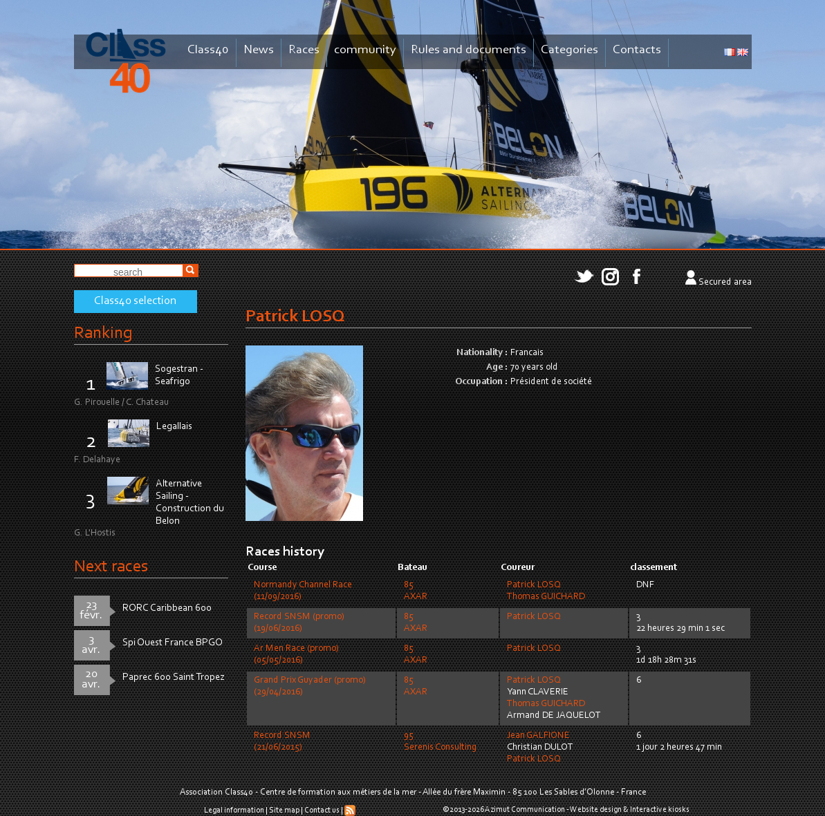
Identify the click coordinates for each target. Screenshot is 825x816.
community (365, 50)
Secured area (725, 282)
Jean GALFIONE (538, 736)
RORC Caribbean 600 (167, 608)
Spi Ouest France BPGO (172, 643)
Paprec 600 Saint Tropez (173, 677)
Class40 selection (135, 301)
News (258, 50)
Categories (569, 50)
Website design (596, 810)
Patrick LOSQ (534, 585)
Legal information (234, 810)
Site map (284, 810)
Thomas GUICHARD (546, 597)
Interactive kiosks (659, 810)
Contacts (637, 50)
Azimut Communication (525, 810)
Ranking (103, 333)
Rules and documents (468, 50)
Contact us (322, 810)
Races (303, 50)
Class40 (208, 50)
